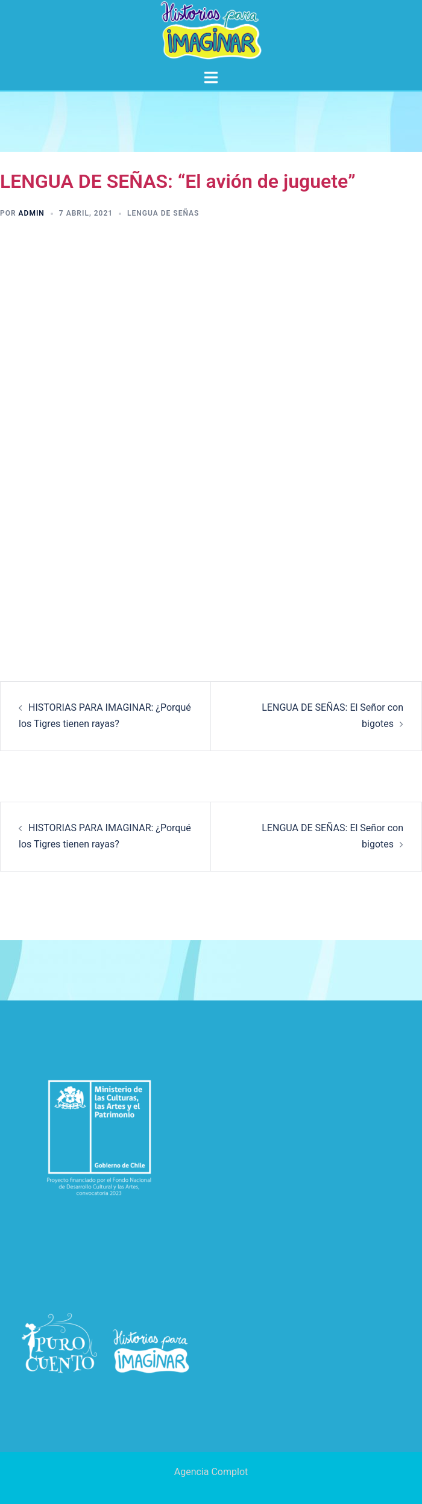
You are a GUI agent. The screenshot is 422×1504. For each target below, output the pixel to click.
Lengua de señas (163, 213)
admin (32, 213)
